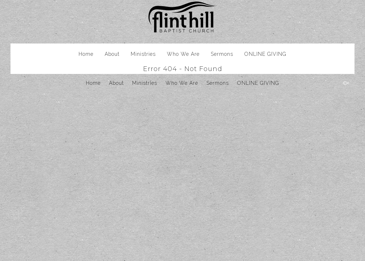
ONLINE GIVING (265, 54)
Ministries (143, 54)
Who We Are (183, 54)
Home (86, 54)
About (112, 54)
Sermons (222, 54)
